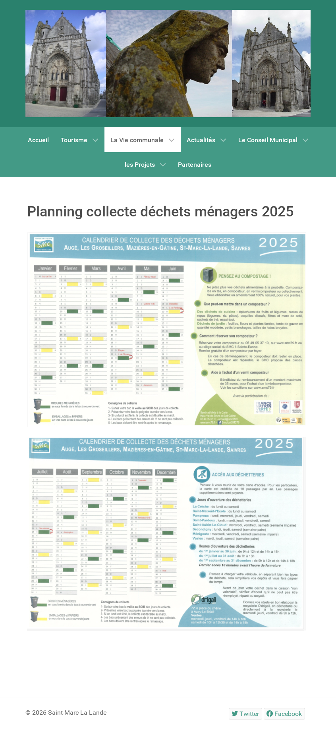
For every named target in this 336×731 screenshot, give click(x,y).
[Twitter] (245, 713)
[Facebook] (284, 713)
